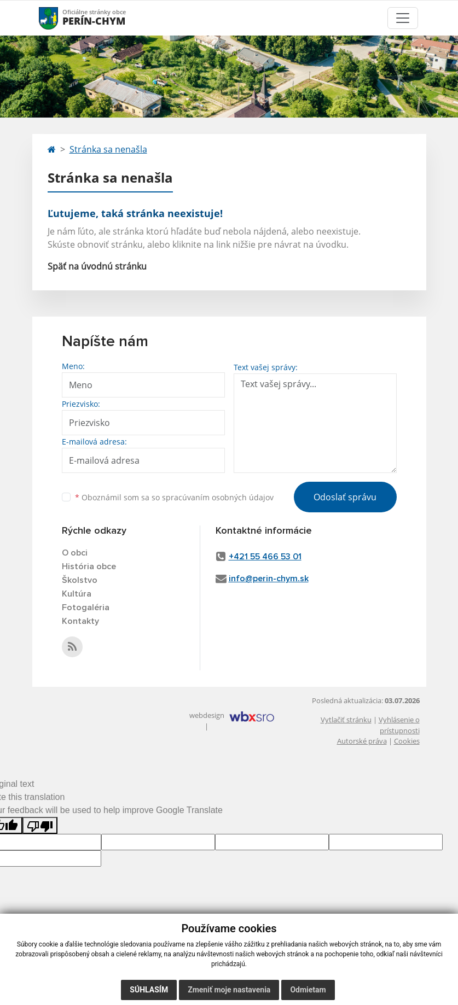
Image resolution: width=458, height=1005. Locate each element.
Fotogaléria (85, 607)
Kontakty (80, 621)
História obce (89, 566)
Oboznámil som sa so (174, 497)
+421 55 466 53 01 (265, 556)
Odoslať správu (345, 497)
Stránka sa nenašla (108, 149)
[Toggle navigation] (402, 18)
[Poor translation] (39, 825)
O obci (75, 552)
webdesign (206, 715)
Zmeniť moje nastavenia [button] (229, 989)
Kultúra (76, 593)
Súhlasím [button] (149, 989)
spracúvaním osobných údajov (218, 497)
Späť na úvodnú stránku (97, 266)
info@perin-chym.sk (269, 578)
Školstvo (79, 580)
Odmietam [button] (308, 989)
